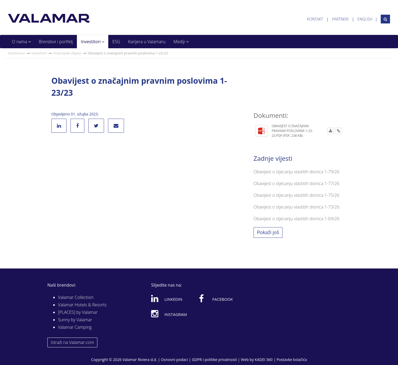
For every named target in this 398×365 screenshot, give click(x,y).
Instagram (169, 314)
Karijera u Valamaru (147, 42)
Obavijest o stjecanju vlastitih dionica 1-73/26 (296, 207)
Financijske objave (67, 53)
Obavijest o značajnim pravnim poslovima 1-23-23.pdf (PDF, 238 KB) (292, 131)
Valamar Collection (76, 297)
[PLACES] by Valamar (78, 312)
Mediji (181, 42)
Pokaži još (268, 232)
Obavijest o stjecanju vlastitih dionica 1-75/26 (296, 195)
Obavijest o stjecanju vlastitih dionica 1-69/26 (296, 219)
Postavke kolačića (291, 359)
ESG (116, 42)
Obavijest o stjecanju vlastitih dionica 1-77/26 (296, 183)
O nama (21, 42)
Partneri (340, 19)
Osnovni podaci (174, 359)
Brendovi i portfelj (56, 42)
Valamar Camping (75, 327)
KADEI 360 (264, 359)
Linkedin (166, 298)
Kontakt (315, 19)
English (365, 19)
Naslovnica (16, 53)
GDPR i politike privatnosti (214, 359)
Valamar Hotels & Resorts (82, 305)
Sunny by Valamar (75, 320)
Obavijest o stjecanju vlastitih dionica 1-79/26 (296, 172)
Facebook (216, 298)
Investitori (93, 42)
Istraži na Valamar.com (72, 342)
